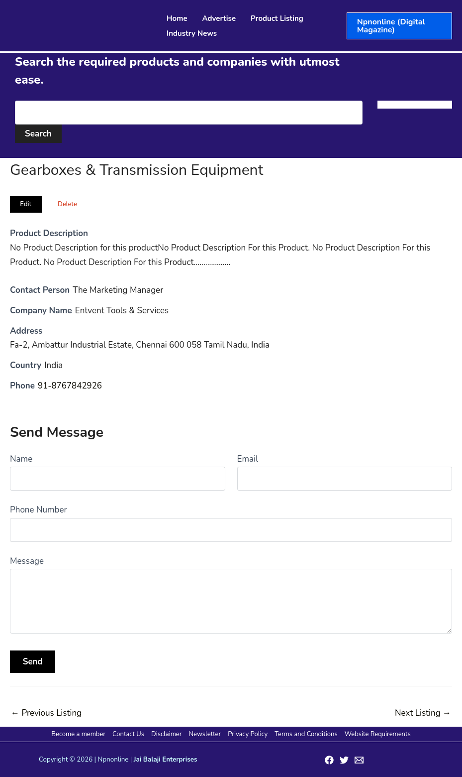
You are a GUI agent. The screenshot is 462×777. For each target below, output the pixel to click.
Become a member (80, 734)
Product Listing (277, 18)
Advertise (219, 18)
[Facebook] (329, 760)
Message (27, 561)
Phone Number (38, 510)
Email (247, 459)
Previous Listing (46, 713)
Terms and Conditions (305, 734)
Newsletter (204, 734)
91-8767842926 (70, 385)
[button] (399, 25)
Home (177, 18)
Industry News (192, 33)
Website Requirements (376, 734)
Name (21, 459)
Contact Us (129, 734)
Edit (25, 204)
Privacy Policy (247, 734)
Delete (67, 204)
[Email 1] (359, 760)
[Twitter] (344, 760)
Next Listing (423, 713)
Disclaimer (167, 734)
